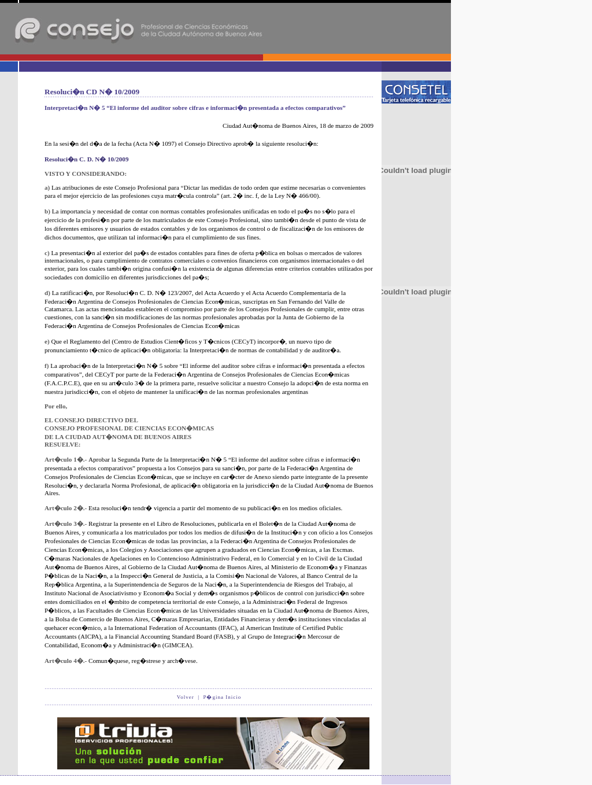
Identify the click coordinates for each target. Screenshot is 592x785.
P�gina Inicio (222, 697)
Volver (185, 697)
